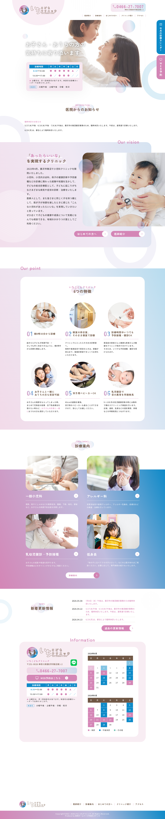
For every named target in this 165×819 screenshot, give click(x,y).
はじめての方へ (108, 15)
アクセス (140, 15)
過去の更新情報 (114, 628)
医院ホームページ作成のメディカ (87, 816)
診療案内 (94, 15)
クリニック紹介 (125, 15)
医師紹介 (82, 15)
